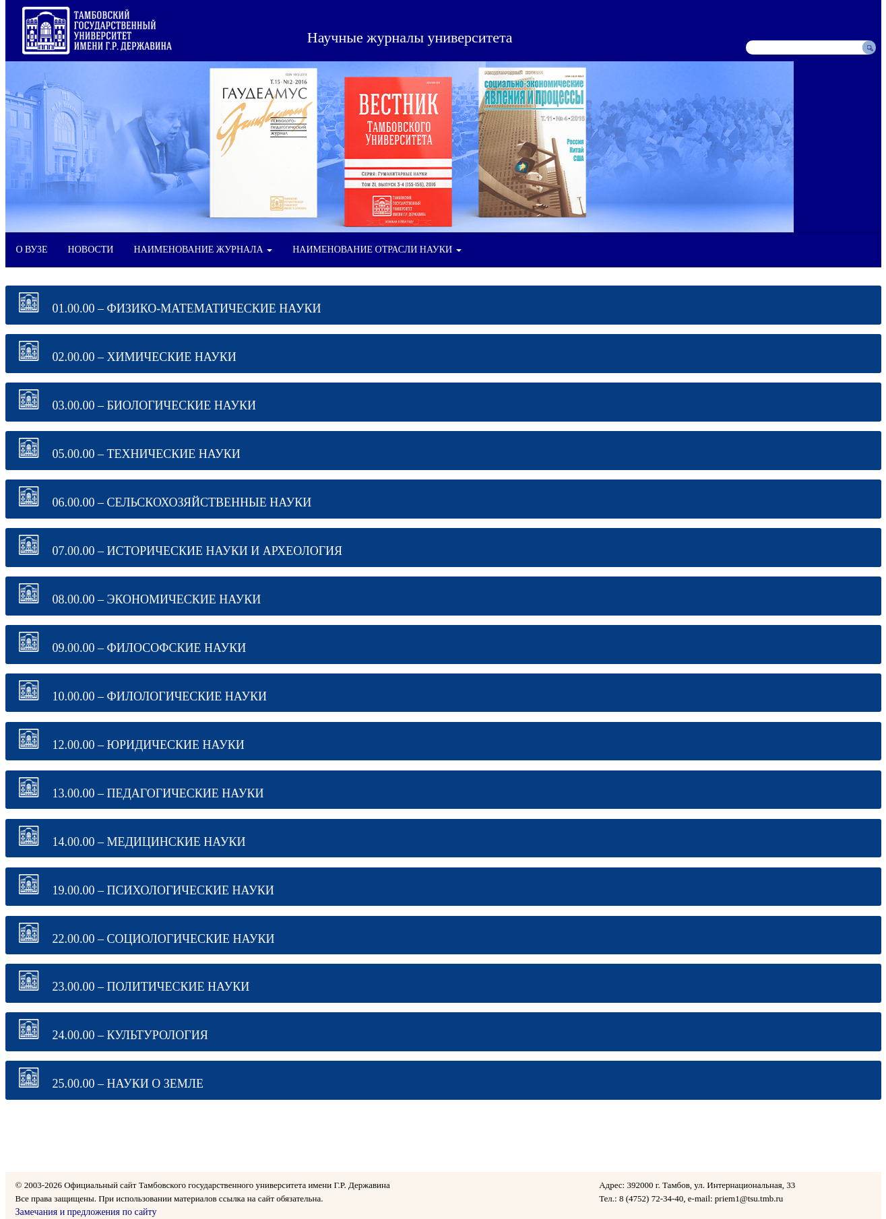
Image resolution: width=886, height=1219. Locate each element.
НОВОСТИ (91, 249)
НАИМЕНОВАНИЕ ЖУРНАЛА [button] (202, 249)
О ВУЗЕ (32, 249)
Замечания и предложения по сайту (86, 1212)
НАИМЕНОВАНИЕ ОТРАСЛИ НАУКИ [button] (376, 249)
